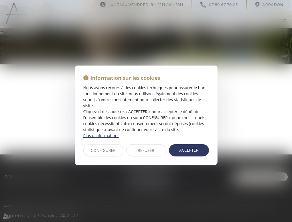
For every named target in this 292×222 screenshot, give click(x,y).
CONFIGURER (103, 150)
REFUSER (146, 150)
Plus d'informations (101, 135)
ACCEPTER (188, 150)
